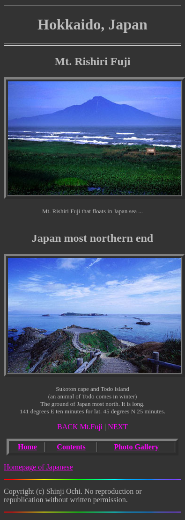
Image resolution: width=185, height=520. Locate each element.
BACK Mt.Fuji (80, 427)
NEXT (118, 427)
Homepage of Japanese (38, 467)
